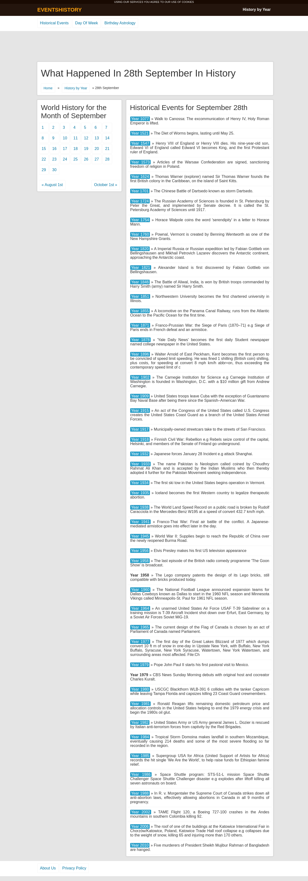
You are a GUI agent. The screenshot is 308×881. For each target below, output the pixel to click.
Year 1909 (140, 396)
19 (86, 149)
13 (97, 138)
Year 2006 (140, 826)
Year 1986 (141, 774)
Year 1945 (140, 536)
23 (54, 159)
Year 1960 (140, 590)
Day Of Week (86, 23)
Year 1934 (139, 483)
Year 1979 (139, 665)
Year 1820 (140, 249)
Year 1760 (140, 234)
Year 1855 (140, 311)
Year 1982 (139, 722)
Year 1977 (140, 642)
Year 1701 (139, 191)
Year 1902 (140, 377)
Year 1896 (140, 354)
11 (75, 138)
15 (44, 149)
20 (97, 149)
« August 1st (52, 185)
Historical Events (54, 23)
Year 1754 (140, 220)
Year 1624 (140, 177)
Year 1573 (140, 162)
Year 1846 (140, 282)
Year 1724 (140, 201)
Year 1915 (140, 410)
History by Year (257, 9)
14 (107, 138)
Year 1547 (140, 143)
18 (75, 149)
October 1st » (105, 185)
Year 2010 (139, 845)
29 (44, 170)
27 (97, 159)
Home (48, 88)
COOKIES (188, 1)
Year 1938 (139, 507)
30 (54, 170)
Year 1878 (140, 340)
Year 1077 (140, 119)
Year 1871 (140, 325)
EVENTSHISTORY (59, 10)
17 (65, 149)
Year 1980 (140, 689)
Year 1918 (140, 439)
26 (86, 159)
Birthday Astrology (119, 23)
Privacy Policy (74, 868)
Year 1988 (140, 793)
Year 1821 (140, 268)
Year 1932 (139, 454)
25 (75, 159)
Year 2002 (140, 812)
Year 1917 (139, 429)
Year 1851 (140, 296)
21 (107, 149)
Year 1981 (140, 704)
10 (65, 138)
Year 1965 (140, 627)
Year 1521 (139, 133)
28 (107, 159)
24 (65, 159)
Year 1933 (140, 464)
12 (86, 138)
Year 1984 (140, 737)
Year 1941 (140, 522)
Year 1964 (140, 608)
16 (54, 149)
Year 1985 (140, 756)
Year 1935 (140, 493)
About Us (48, 868)
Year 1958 (140, 561)
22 (44, 159)
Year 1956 (139, 551)
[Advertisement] (154, 47)
